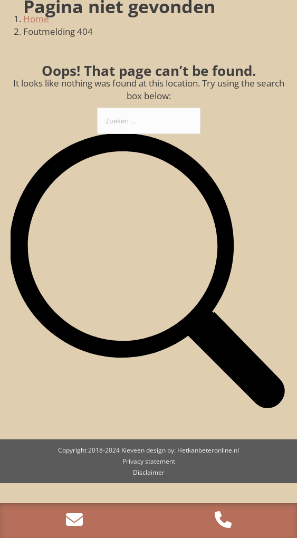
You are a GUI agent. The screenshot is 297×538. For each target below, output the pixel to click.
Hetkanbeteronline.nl (208, 450)
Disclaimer (149, 472)
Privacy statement (148, 461)
